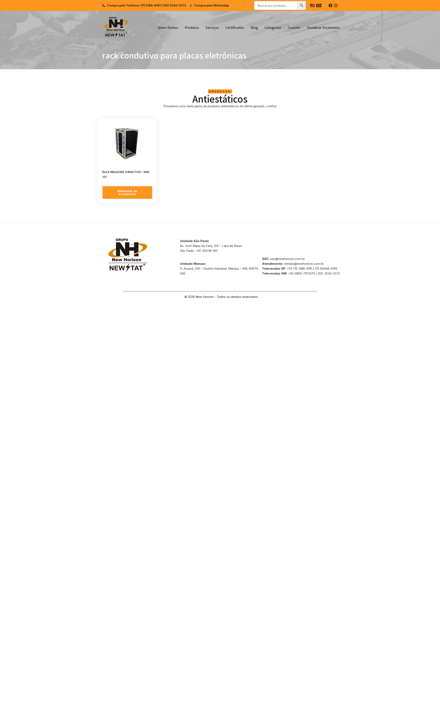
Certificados (234, 27)
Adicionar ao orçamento (127, 192)
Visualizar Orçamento (323, 27)
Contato (294, 27)
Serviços (212, 27)
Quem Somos (168, 27)
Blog (254, 27)
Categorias (272, 27)
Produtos (192, 27)
